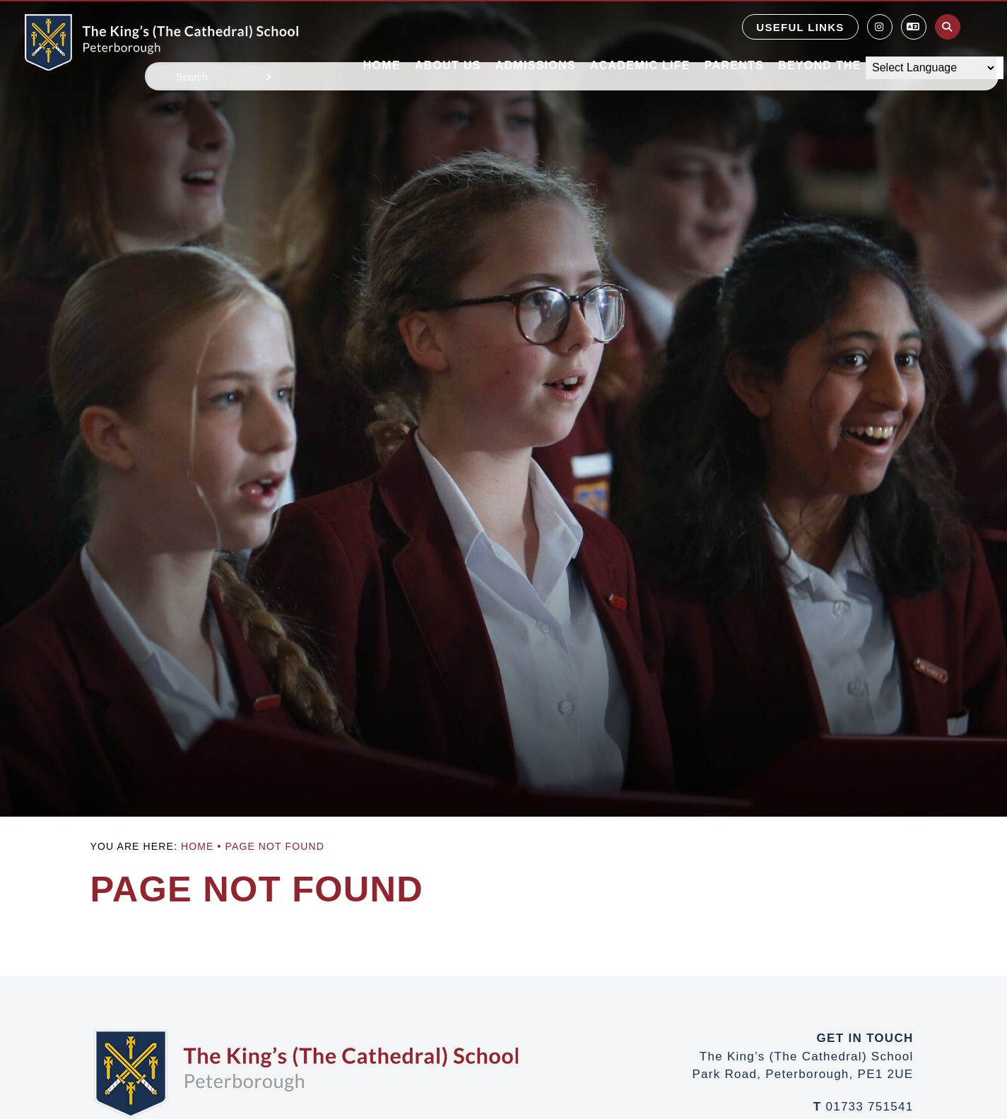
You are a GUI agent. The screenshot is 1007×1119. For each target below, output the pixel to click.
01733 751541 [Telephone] (869, 1106)
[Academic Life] (640, 35)
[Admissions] (535, 35)
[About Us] (448, 35)
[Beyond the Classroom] (862, 35)
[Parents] (734, 35)
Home (197, 846)
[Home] (161, 42)
